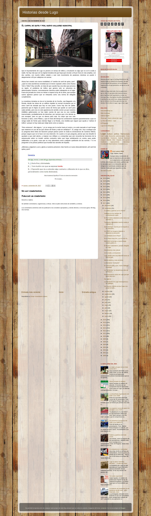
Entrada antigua (89, 292)
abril (106, 308)
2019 (104, 197)
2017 (104, 203)
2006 (104, 339)
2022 (104, 189)
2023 (104, 186)
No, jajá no (107, 279)
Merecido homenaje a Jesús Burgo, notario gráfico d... (115, 242)
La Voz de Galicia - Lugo (108, 121)
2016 (104, 319)
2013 (104, 328)
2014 (104, 325)
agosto (107, 297)
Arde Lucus (104, 136)
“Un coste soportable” (116, 476)
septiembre (108, 294)
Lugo (103, 133)
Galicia (120, 138)
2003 (104, 347)
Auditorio (103, 142)
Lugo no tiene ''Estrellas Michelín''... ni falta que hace (118, 462)
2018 (104, 200)
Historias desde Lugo (40, 12)
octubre (107, 291)
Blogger (122, 508)
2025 (104, 181)
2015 (104, 322)
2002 (104, 350)
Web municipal (105, 113)
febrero (107, 313)
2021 (104, 192)
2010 (104, 336)
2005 (104, 341)
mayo (106, 305)
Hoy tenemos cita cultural (112, 250)
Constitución (104, 144)
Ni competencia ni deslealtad (118, 449)
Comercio (114, 138)
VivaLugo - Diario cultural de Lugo (111, 118)
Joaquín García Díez (108, 140)
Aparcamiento (115, 142)
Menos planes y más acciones (113, 260)
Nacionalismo (113, 144)
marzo (107, 310)
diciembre (108, 205)
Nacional (127, 138)
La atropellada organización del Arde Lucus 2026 (119, 394)
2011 (104, 333)
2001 (104, 353)
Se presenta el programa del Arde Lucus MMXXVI (118, 421)
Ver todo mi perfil (106, 170)
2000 (104, 355)
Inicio (61, 292)
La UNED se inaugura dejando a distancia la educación (114, 232)
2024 (104, 184)
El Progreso (104, 123)
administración (120, 136)
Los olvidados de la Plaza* (112, 236)
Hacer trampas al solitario (117, 381)
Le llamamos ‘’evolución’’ (112, 263)
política (116, 134)
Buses (126, 144)
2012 (104, 330)
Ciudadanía (121, 144)
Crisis (128, 136)
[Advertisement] (58, 275)
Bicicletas (127, 142)
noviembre (108, 208)
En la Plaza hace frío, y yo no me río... (116, 238)
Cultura (110, 134)
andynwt (103, 508)
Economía (112, 136)
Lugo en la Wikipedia (107, 126)
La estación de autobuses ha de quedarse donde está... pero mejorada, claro (119, 490)
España (119, 140)
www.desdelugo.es (107, 110)
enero (107, 316)
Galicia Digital (105, 115)
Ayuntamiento (105, 138)
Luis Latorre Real (118, 151)
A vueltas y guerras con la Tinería (114, 210)
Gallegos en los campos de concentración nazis (112, 214)
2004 (104, 344)
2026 (104, 178)
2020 (104, 195)
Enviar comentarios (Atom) (39, 296)
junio (106, 302)
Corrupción (126, 140)
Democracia (125, 134)
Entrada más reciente (30, 292)
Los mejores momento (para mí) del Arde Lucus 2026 (119, 409)
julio (106, 299)
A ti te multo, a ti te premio (112, 253)
